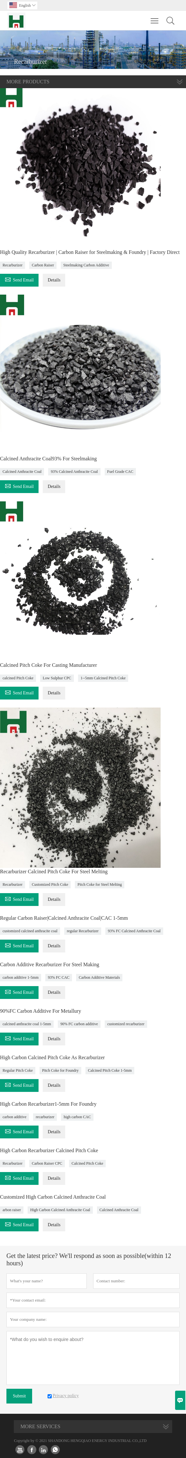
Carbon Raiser (43, 265)
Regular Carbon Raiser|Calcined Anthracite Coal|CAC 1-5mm (64, 918)
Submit (19, 1396)
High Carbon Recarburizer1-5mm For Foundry (48, 1104)
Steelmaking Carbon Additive (86, 265)
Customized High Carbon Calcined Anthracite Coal (53, 1197)
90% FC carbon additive (79, 1024)
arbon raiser (12, 1210)
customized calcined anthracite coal (30, 931)
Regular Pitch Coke (18, 1070)
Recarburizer (12, 265)
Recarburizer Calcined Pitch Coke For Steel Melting (54, 871)
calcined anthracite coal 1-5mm (27, 1024)
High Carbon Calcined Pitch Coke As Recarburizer (52, 1057)
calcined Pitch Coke (18, 678)
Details (54, 280)
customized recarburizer (126, 1024)
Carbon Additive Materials (99, 977)
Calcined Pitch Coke (87, 1163)
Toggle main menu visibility (155, 17)
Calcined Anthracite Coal (22, 471)
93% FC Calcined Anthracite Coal (134, 931)
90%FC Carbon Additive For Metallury (40, 1011)
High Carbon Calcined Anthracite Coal (60, 1210)
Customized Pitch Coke (50, 884)
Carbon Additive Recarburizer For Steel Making (49, 964)
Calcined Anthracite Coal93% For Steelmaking (48, 458)
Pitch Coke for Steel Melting (99, 884)
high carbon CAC (77, 1117)
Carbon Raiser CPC (47, 1163)
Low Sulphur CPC (57, 678)
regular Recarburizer (83, 931)
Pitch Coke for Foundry (60, 1070)
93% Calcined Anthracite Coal (74, 471)
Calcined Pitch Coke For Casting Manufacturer (48, 665)
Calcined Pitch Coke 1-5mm (110, 1070)
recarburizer (45, 1117)
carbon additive (14, 1117)
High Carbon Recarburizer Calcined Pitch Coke (49, 1150)
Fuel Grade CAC (120, 471)
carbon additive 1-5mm (21, 977)
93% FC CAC (58, 977)
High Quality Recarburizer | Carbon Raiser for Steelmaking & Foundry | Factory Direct (90, 252)
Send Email (19, 279)
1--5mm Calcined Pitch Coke (103, 678)
